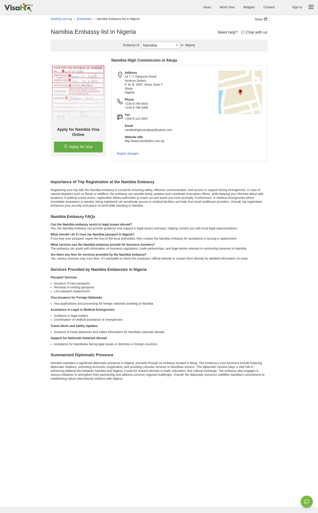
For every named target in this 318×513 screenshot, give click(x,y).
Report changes (128, 153)
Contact (269, 7)
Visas (207, 7)
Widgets (249, 7)
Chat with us (254, 32)
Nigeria (187, 45)
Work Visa (227, 7)
